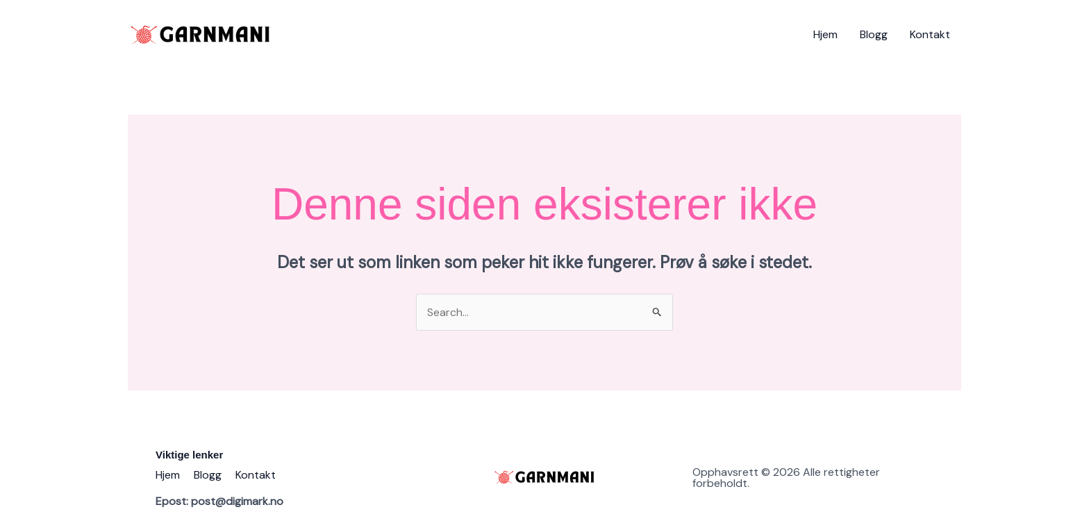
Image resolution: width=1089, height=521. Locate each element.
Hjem (825, 34)
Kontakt (930, 34)
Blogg (874, 34)
